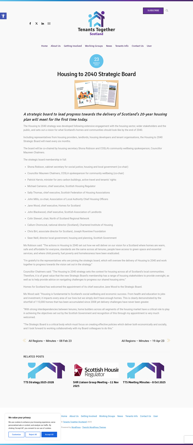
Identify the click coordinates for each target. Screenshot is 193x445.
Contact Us (138, 45)
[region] (32, 426)
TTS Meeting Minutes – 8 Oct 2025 (144, 382)
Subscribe (153, 10)
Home (44, 45)
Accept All (49, 435)
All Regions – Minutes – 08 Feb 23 (50, 341)
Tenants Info (121, 45)
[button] (3, 16)
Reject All (33, 435)
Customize (16, 435)
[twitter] (36, 23)
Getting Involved (73, 45)
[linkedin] (42, 23)
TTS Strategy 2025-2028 (38, 382)
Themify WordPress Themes (94, 427)
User (149, 45)
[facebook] (30, 23)
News (109, 45)
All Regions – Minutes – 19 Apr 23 (143, 341)
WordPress (76, 427)
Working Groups (94, 45)
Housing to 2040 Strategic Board (96, 74)
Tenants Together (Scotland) (75, 422)
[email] (49, 23)
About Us (56, 45)
